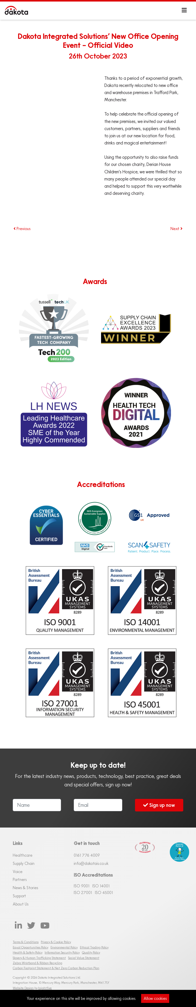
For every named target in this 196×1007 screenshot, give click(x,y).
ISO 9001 (81, 885)
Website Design (23, 988)
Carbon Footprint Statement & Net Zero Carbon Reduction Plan (56, 968)
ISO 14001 (100, 885)
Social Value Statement (83, 957)
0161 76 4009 (87, 855)
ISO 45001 (104, 892)
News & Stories (25, 887)
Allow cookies (155, 998)
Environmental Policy (64, 947)
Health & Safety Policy (27, 952)
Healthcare (22, 855)
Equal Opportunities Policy (30, 947)
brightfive (45, 988)
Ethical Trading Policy (94, 947)
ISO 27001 (83, 892)
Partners (20, 879)
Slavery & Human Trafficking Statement (39, 957)
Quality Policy (91, 952)
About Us (20, 904)
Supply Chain (23, 863)
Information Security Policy (62, 952)
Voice (17, 871)
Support (19, 895)
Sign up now (159, 805)
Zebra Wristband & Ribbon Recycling (37, 963)
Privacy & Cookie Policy (56, 942)
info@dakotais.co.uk (91, 863)
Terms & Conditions (26, 942)
